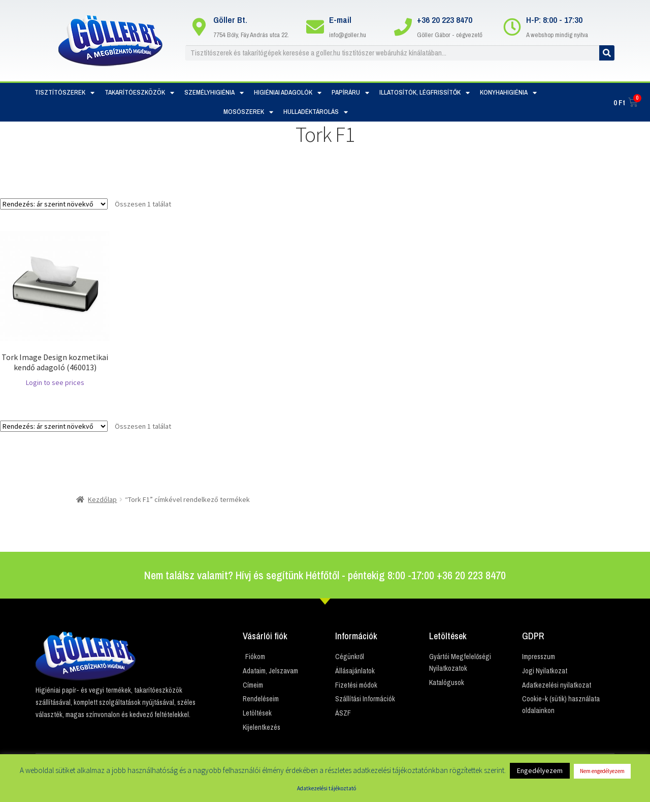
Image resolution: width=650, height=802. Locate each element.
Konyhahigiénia (508, 92)
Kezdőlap (102, 499)
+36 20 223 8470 (444, 19)
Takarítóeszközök (139, 92)
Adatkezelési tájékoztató (326, 788)
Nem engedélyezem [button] (602, 771)
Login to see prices (55, 382)
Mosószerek (248, 112)
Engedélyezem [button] (540, 770)
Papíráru (350, 92)
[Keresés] (606, 53)
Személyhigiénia (214, 92)
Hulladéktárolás (315, 112)
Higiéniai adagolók (287, 92)
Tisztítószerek (64, 92)
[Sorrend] (54, 204)
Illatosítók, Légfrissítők (424, 92)
